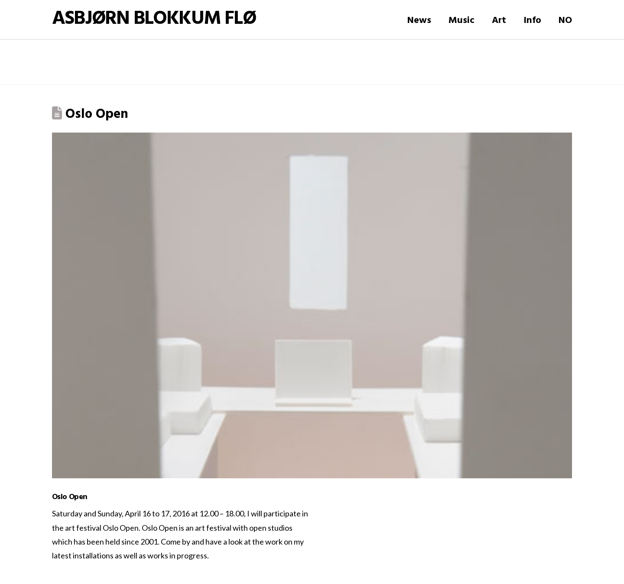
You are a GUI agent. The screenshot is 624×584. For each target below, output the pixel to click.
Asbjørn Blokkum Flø (154, 19)
